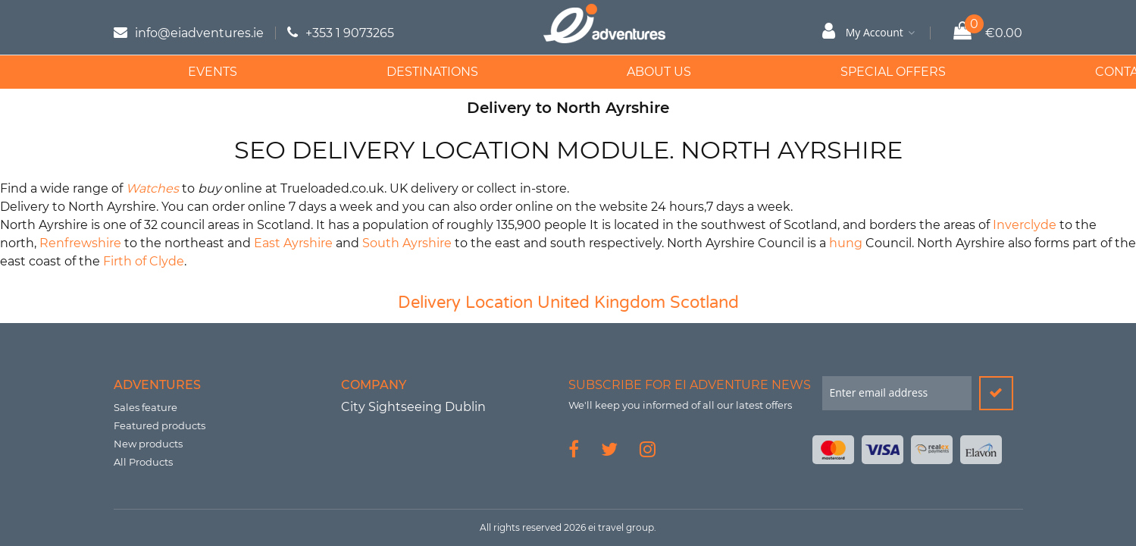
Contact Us (931, 71)
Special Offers (734, 71)
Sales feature (145, 407)
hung (845, 243)
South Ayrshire (407, 243)
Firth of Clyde (143, 261)
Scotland (704, 302)
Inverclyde (1024, 225)
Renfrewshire (80, 243)
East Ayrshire (293, 243)
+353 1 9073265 (349, 33)
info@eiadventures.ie (199, 33)
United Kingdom (601, 302)
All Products (143, 462)
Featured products (159, 425)
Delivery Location (465, 302)
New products (148, 444)
